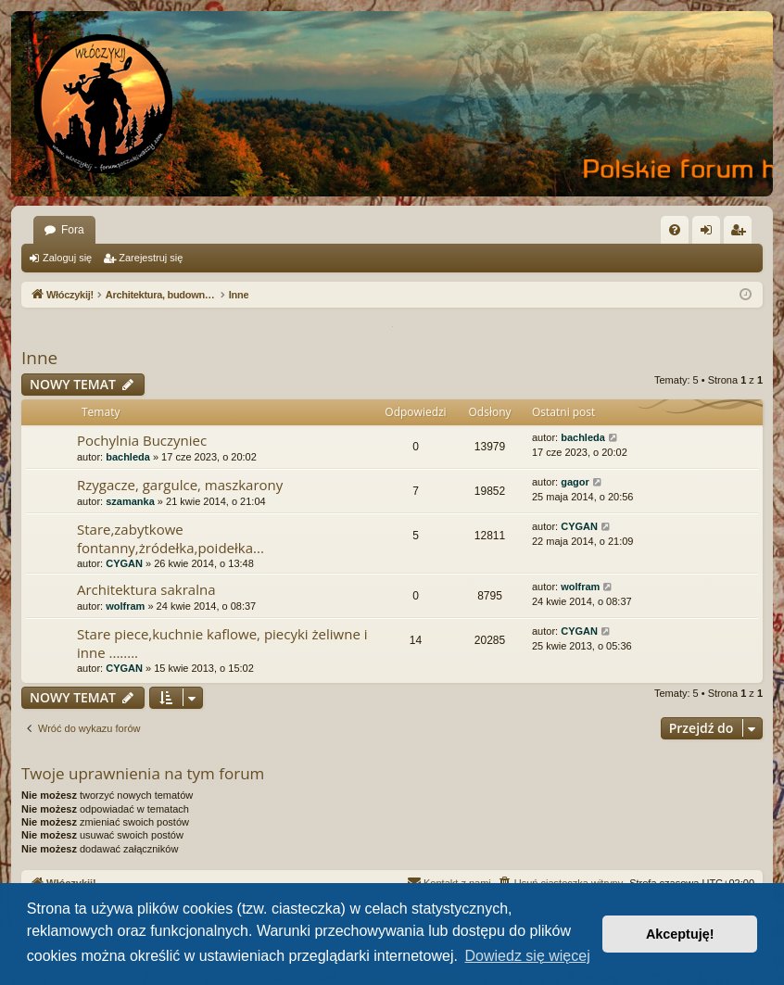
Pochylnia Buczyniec (142, 440)
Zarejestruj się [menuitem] (741, 233)
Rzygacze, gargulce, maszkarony (180, 484)
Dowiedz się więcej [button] (527, 956)
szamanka (130, 501)
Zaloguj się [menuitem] (710, 233)
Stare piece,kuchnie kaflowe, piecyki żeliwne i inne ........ (222, 643)
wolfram (125, 606)
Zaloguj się (67, 257)
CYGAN (124, 563)
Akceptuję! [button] (680, 934)
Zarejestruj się (151, 257)
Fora (72, 229)
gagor (575, 481)
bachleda (128, 456)
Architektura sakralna (146, 589)
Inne (39, 358)
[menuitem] (675, 230)
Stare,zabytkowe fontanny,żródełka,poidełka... (170, 538)
